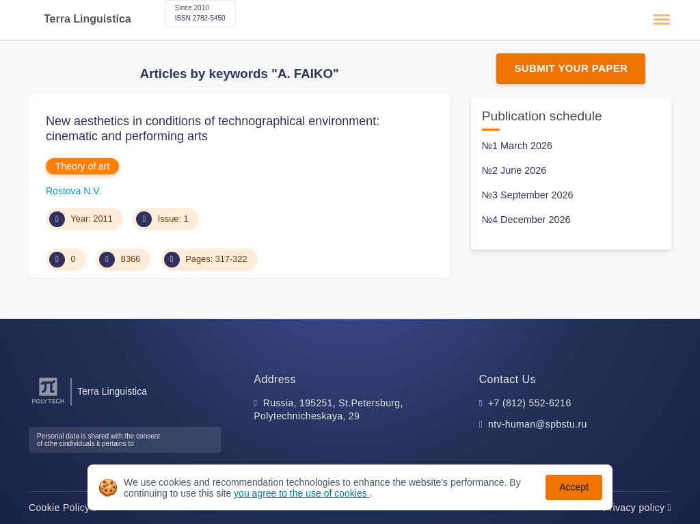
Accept (574, 487)
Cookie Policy (62, 507)
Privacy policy (637, 507)
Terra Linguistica (87, 19)
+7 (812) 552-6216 (529, 402)
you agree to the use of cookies (301, 493)
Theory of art (82, 166)
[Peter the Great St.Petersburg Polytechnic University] (48, 404)
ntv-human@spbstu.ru (537, 424)
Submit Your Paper (571, 68)
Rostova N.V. (73, 190)
